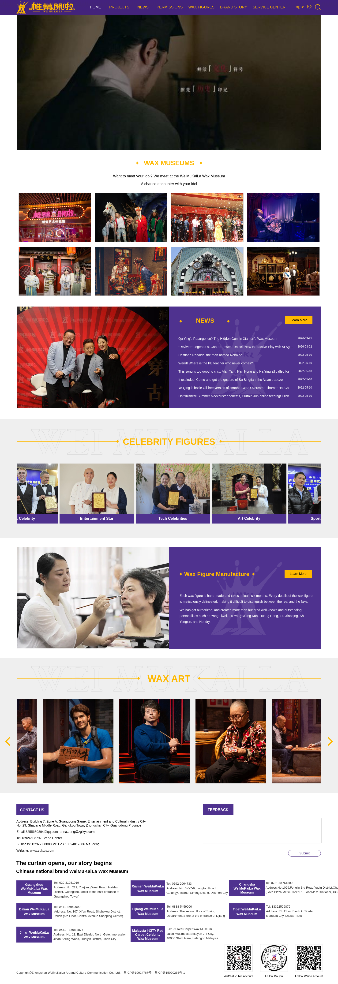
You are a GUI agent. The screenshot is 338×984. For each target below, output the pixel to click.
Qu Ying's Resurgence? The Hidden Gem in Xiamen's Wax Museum (227, 338)
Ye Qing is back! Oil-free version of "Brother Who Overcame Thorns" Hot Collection (238, 388)
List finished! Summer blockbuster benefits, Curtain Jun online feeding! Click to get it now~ (243, 396)
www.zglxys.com (42, 850)
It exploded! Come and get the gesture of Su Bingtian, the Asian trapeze (230, 380)
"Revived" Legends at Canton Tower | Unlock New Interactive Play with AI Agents (237, 347)
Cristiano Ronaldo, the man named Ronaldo (210, 355)
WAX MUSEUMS (169, 163)
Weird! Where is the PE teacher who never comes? (215, 363)
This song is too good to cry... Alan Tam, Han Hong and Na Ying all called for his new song (243, 371)
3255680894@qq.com (42, 832)
